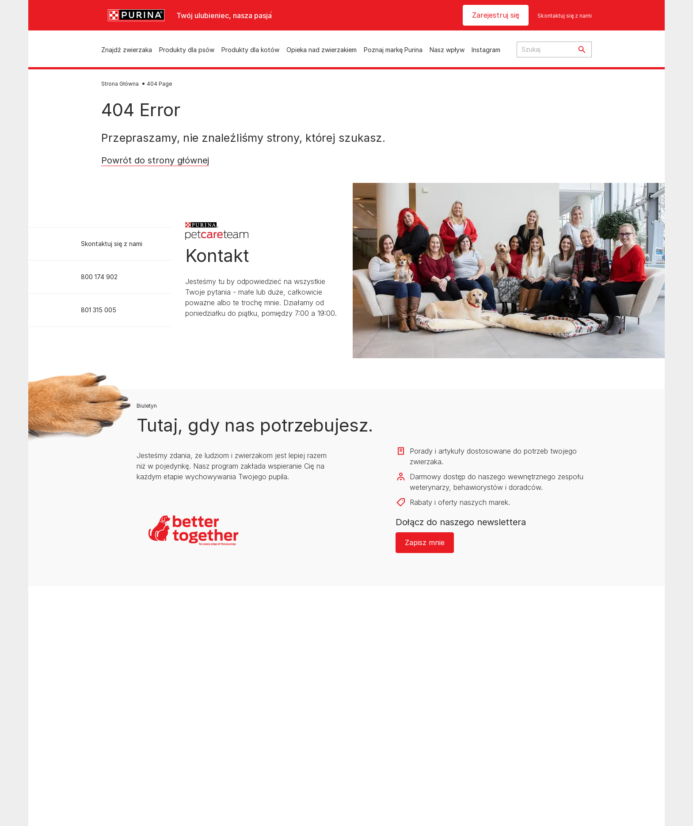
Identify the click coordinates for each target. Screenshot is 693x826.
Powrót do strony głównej (155, 160)
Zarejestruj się (495, 15)
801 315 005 (98, 310)
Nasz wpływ (447, 49)
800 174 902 (99, 276)
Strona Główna (120, 83)
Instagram (486, 49)
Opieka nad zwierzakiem (321, 49)
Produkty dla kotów (250, 49)
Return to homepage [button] (142, 174)
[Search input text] (544, 49)
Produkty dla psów (186, 49)
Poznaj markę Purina (393, 49)
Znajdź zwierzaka (126, 49)
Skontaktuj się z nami (564, 15)
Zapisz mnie (425, 542)
